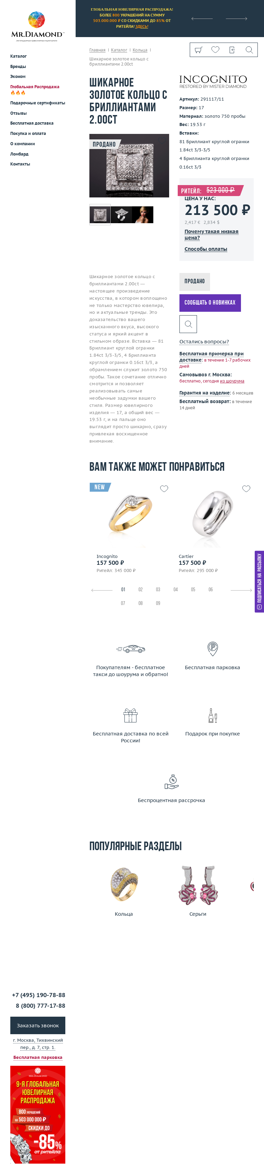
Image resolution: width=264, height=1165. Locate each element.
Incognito (107, 556)
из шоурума (232, 381)
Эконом (17, 76)
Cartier (186, 556)
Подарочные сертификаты (37, 102)
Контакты (20, 164)
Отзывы (18, 113)
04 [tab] (176, 590)
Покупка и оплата (28, 133)
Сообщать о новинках (210, 303)
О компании (22, 143)
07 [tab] (123, 603)
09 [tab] (158, 603)
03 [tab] (158, 590)
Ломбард (19, 154)
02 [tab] (141, 590)
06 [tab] (211, 590)
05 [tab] (193, 590)
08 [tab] (141, 603)
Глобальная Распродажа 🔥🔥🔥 (34, 89)
